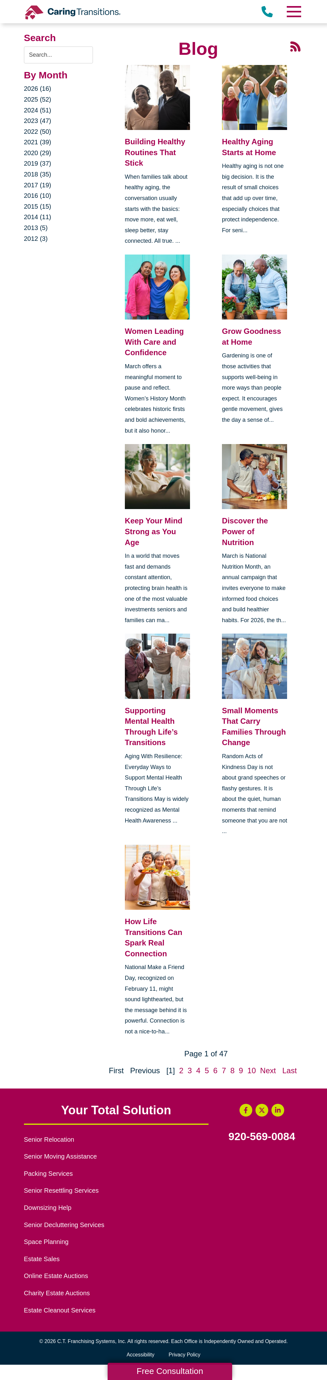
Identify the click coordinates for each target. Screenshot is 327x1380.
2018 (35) (37, 174)
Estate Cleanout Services (59, 1310)
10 (251, 1070)
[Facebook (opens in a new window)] (246, 1110)
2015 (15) (37, 206)
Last (289, 1070)
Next (268, 1070)
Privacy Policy (185, 1354)
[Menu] (293, 11)
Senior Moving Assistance (60, 1156)
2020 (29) (37, 152)
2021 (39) (37, 142)
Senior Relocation (49, 1139)
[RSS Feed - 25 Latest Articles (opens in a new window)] (295, 45)
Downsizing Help (48, 1207)
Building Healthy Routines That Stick (155, 152)
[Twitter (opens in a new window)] (261, 1110)
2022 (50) (37, 131)
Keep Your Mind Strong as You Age (153, 531)
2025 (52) (37, 99)
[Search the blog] (58, 55)
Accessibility (140, 1354)
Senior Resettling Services (61, 1190)
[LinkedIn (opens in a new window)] (277, 1110)
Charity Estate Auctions (57, 1293)
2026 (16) (37, 88)
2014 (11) (37, 216)
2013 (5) (36, 227)
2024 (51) (37, 110)
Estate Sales (42, 1258)
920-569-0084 (261, 1136)
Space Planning (46, 1241)
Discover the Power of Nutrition (245, 531)
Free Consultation (170, 1371)
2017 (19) (37, 185)
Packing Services (48, 1173)
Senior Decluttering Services (64, 1224)
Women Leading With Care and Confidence (154, 342)
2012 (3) (36, 238)
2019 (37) (37, 163)
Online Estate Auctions (56, 1275)
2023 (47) (37, 120)
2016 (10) (37, 195)
